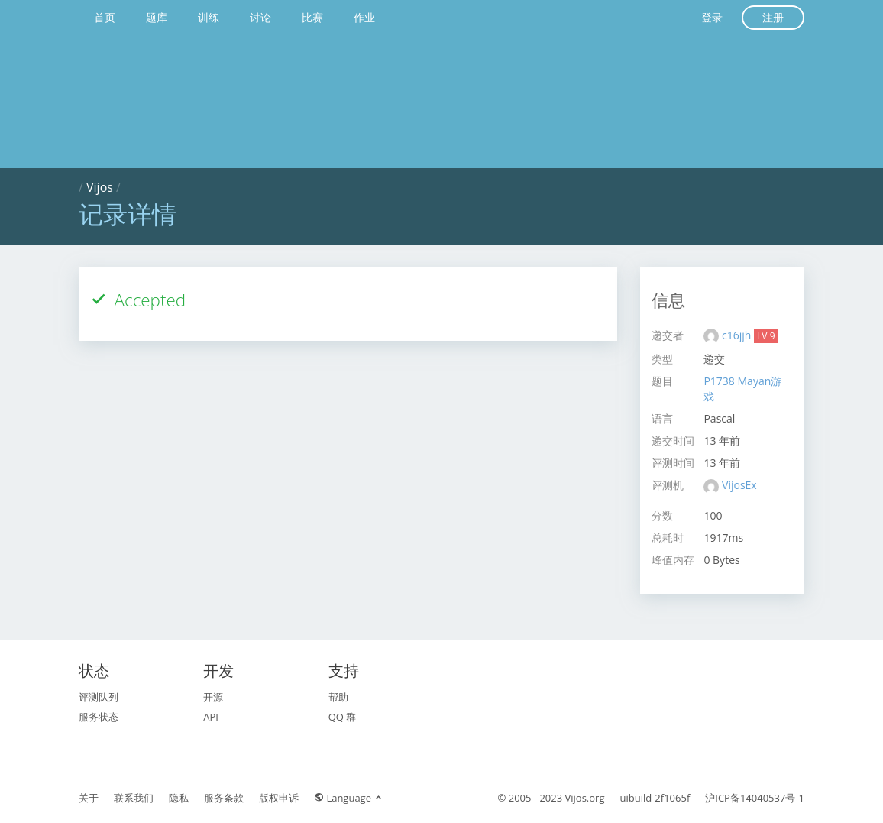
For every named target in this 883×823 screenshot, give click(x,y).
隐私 (179, 798)
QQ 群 (342, 717)
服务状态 (98, 717)
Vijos (99, 187)
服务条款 (224, 798)
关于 (89, 798)
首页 (104, 17)
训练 (208, 17)
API (210, 717)
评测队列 (98, 697)
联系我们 (134, 798)
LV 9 (766, 335)
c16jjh (738, 335)
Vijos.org (585, 798)
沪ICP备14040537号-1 (754, 798)
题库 (156, 17)
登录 (712, 17)
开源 (213, 697)
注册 (773, 17)
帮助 (338, 697)
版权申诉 (279, 798)
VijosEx (739, 485)
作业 (364, 17)
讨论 (260, 17)
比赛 (312, 17)
